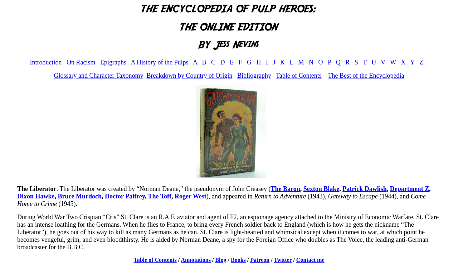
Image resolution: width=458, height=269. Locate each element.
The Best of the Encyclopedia (366, 75)
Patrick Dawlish (364, 188)
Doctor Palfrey (125, 196)
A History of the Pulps (159, 62)
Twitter (283, 260)
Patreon (259, 260)
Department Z (409, 188)
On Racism (81, 62)
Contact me (310, 260)
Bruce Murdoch (80, 196)
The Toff (159, 196)
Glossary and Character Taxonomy (98, 75)
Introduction (46, 62)
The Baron (285, 188)
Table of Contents (299, 75)
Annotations (196, 260)
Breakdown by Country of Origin (189, 75)
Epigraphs (113, 62)
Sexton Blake (321, 188)
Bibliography (254, 75)
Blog (220, 260)
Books (238, 260)
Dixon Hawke (36, 196)
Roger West (190, 196)
